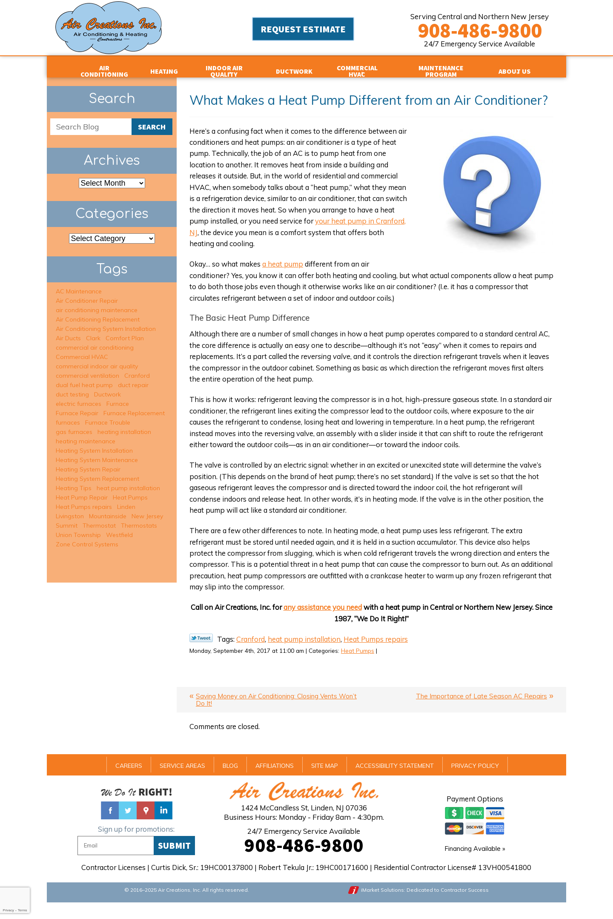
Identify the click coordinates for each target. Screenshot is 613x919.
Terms (22, 910)
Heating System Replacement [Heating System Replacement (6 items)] (97, 472)
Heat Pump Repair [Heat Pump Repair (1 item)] (82, 490)
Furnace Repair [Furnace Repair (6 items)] (77, 406)
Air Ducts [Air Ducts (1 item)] (68, 331)
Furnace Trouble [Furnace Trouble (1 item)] (107, 415)
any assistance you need (330, 619)
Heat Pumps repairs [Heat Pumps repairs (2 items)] (84, 500)
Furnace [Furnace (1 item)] (117, 397)
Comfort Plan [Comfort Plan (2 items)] (125, 331)
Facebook (110, 825)
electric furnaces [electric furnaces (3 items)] (78, 397)
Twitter (128, 825)
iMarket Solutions (383, 905)
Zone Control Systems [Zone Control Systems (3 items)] (87, 537)
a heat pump (286, 268)
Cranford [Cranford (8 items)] (137, 369)
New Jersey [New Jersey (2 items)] (147, 509)
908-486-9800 (479, 30)
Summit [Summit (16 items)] (66, 519)
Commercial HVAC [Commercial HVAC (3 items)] (82, 350)
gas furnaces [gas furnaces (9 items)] (74, 425)
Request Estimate (303, 30)
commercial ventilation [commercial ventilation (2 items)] (87, 369)
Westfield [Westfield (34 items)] (119, 528)
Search (152, 120)
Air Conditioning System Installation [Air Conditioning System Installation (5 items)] (106, 322)
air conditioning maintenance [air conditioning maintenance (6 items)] (96, 303)
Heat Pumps (369, 664)
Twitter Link (201, 650)
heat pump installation (307, 652)
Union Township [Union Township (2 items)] (78, 528)
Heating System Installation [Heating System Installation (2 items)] (94, 444)
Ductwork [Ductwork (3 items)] (107, 387)
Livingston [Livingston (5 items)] (70, 509)
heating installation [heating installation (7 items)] (124, 425)
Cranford (252, 652)
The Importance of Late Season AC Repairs (481, 710)
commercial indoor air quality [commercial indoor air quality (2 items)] (97, 359)
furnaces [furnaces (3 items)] (68, 415)
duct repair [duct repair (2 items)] (133, 378)
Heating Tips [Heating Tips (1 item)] (74, 481)
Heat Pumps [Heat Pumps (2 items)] (130, 490)
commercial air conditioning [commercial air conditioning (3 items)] (95, 341)
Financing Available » (474, 863)
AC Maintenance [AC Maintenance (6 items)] (79, 284)
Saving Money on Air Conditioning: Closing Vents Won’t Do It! (276, 714)
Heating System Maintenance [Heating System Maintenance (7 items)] (97, 453)
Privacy (8, 910)
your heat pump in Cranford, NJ (253, 235)
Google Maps (146, 825)
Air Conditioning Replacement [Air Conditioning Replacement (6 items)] (98, 312)
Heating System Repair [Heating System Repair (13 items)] (88, 462)
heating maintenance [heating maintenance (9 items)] (85, 434)
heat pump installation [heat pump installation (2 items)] (128, 481)
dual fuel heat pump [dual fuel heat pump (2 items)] (84, 378)
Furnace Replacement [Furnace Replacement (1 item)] (134, 406)
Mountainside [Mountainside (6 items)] (107, 509)
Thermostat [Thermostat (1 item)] (99, 519)
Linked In (163, 825)
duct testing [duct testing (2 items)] (72, 387)
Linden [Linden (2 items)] (126, 500)
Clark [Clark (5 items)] (93, 331)
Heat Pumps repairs (382, 652)
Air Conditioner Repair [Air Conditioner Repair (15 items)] (87, 294)
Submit (174, 860)
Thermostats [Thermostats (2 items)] (139, 519)
